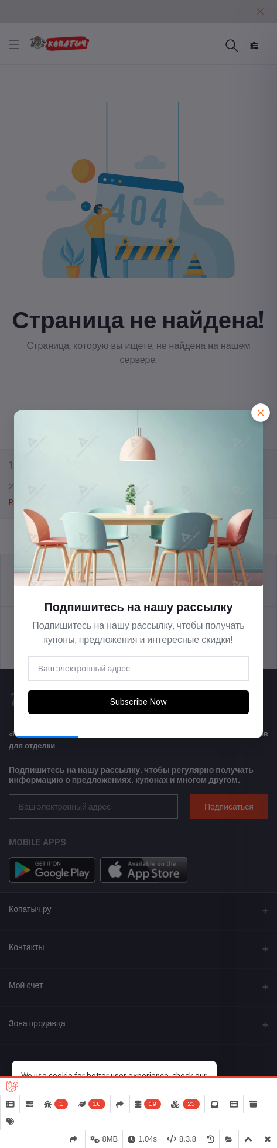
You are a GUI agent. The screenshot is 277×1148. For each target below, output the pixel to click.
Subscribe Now (138, 702)
